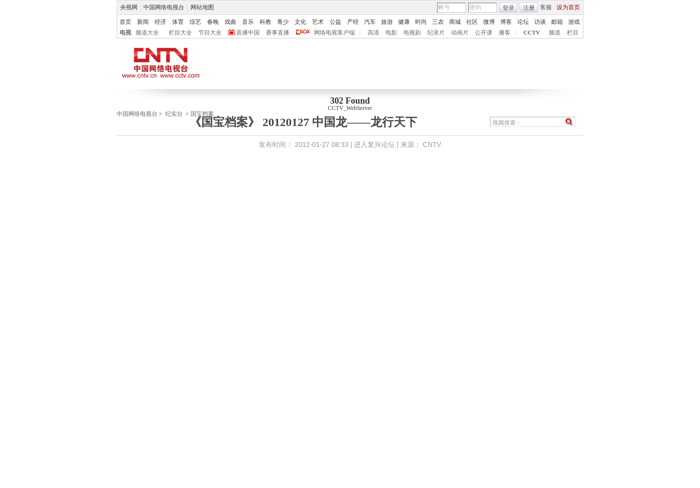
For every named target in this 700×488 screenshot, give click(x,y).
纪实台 (174, 113)
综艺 (195, 21)
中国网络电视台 (163, 7)
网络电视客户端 (334, 32)
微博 (489, 21)
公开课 (483, 32)
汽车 (370, 21)
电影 (391, 32)
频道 (554, 32)
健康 (404, 21)
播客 (504, 32)
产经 (353, 21)
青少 (283, 21)
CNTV (432, 144)
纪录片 (436, 32)
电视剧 (412, 32)
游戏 (574, 21)
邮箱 (557, 21)
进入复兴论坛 (374, 144)
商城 (455, 21)
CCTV (532, 32)
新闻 (143, 21)
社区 (472, 21)
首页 (125, 21)
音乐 (248, 21)
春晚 (213, 21)
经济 (160, 21)
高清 (373, 32)
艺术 (318, 21)
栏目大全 (180, 32)
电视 (125, 32)
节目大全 (210, 32)
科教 (265, 21)
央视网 (129, 7)
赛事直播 (277, 32)
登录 (508, 7)
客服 (546, 7)
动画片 (460, 32)
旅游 (387, 21)
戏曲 (230, 21)
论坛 (523, 21)
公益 (335, 21)
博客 (506, 21)
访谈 (540, 21)
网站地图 (202, 7)
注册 (529, 7)
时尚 (421, 21)
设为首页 (568, 7)
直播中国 (248, 32)
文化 (300, 21)
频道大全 (147, 32)
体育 (178, 21)
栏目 (572, 32)
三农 (438, 21)
